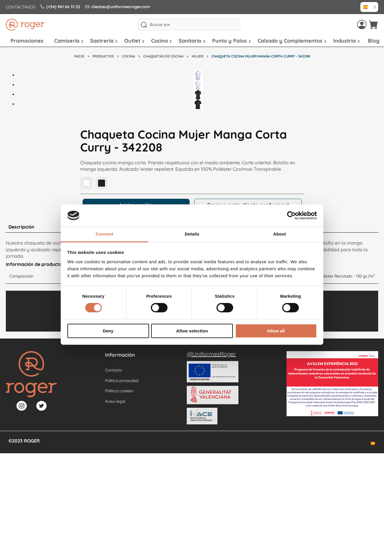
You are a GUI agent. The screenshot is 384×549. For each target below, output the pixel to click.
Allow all (276, 330)
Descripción (21, 227)
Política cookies (119, 390)
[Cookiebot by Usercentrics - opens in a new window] (291, 215)
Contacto (113, 370)
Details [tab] (192, 234)
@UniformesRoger (211, 354)
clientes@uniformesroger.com (117, 7)
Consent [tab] (105, 234)
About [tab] (279, 234)
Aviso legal (115, 401)
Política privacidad (121, 380)
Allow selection (192, 330)
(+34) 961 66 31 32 (60, 7)
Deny (108, 330)
